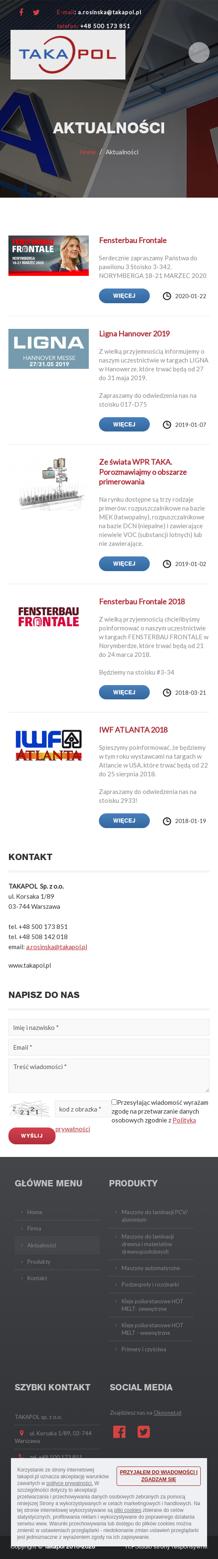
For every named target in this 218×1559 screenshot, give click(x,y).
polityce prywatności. (69, 1483)
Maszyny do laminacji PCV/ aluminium (155, 1216)
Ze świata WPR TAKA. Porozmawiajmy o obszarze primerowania (143, 471)
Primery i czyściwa (144, 1349)
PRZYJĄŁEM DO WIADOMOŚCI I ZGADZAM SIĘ (159, 1475)
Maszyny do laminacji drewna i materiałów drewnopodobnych (148, 1244)
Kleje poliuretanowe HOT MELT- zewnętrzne (152, 1305)
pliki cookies (127, 1510)
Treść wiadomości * (109, 1076)
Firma (34, 1228)
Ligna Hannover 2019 (134, 333)
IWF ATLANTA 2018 (133, 729)
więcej (124, 295)
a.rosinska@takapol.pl (56, 946)
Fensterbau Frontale (133, 240)
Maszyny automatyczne (151, 1268)
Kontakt (37, 1278)
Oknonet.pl (167, 1412)
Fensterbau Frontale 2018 (142, 601)
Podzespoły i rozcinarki (150, 1284)
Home (88, 152)
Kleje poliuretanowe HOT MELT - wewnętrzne (152, 1329)
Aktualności (122, 152)
